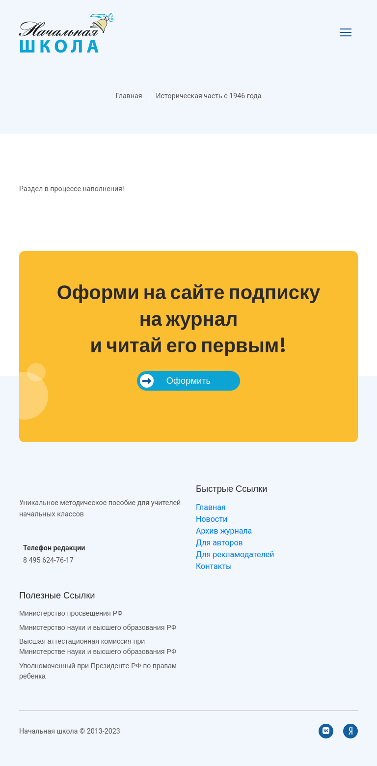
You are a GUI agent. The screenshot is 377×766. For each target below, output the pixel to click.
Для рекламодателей (235, 554)
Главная (128, 96)
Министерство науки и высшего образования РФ (97, 627)
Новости (211, 519)
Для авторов (219, 542)
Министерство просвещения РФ (71, 613)
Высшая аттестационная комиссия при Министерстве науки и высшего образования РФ (97, 646)
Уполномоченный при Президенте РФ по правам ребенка (98, 671)
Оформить (175, 381)
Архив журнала (224, 531)
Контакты (214, 566)
